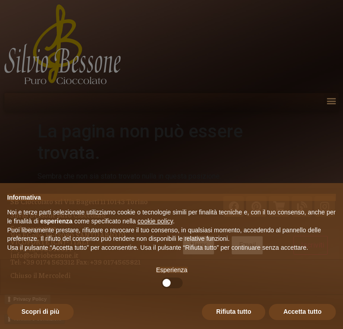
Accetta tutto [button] (302, 311)
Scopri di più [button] (40, 311)
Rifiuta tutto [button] (233, 311)
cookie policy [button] (155, 221)
